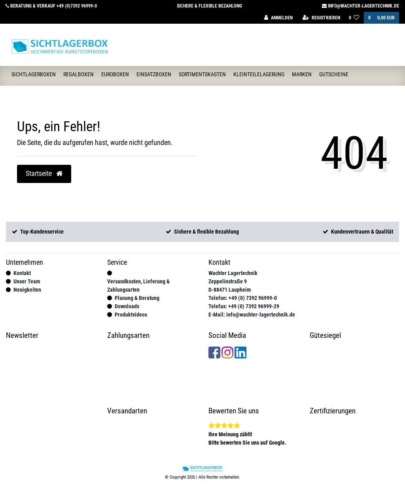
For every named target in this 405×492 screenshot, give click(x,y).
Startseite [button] (44, 173)
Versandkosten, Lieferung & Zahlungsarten (138, 285)
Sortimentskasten (202, 74)
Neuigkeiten (27, 290)
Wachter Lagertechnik (232, 273)
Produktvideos (131, 314)
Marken (302, 74)
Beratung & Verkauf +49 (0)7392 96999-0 (51, 6)
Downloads (127, 306)
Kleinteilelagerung (258, 74)
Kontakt (22, 273)
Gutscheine (333, 74)
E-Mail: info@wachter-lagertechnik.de (251, 314)
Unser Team (26, 281)
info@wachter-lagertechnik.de (360, 6)
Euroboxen (115, 74)
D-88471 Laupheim (229, 290)
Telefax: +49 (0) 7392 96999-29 (243, 306)
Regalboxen (78, 74)
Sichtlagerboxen (33, 74)
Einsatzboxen (153, 74)
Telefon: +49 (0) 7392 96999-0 (242, 298)
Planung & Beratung (137, 298)
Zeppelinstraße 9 (227, 281)
